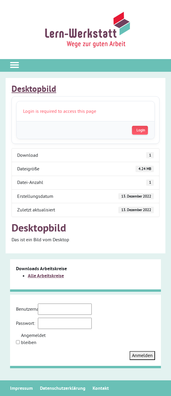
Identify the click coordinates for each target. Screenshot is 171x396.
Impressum (21, 388)
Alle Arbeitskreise (46, 276)
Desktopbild (34, 88)
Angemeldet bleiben (31, 338)
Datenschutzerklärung (63, 388)
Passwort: (25, 323)
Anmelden (142, 355)
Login (140, 130)
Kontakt (101, 388)
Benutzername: (26, 309)
